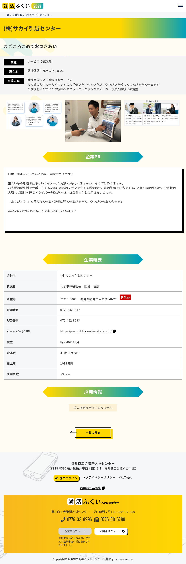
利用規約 (126, 477)
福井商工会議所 (90, 488)
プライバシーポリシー (100, 477)
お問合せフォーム (110, 531)
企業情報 (17, 15)
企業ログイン (69, 478)
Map (127, 297)
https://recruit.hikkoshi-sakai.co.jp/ (86, 331)
